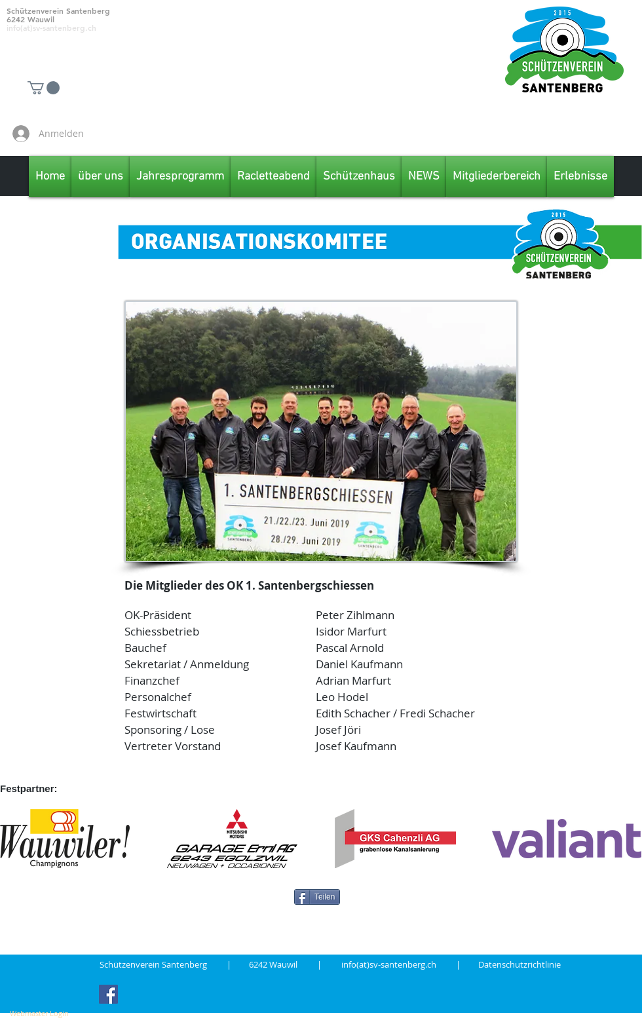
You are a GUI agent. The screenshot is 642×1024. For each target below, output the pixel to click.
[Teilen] (317, 897)
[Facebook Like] (564, 133)
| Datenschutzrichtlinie (508, 964)
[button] (44, 87)
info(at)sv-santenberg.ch (398, 964)
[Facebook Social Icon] (108, 994)
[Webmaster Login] (39, 1013)
